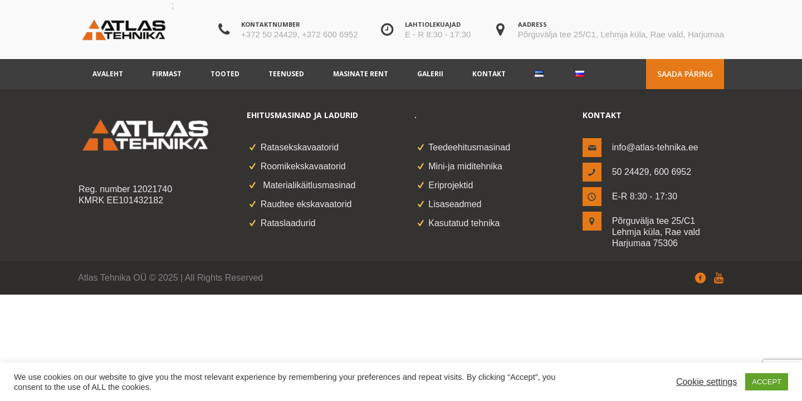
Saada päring (685, 74)
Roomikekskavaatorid (303, 166)
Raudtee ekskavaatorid (306, 204)
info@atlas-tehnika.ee (655, 147)
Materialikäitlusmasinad (308, 185)
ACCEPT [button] (766, 382)
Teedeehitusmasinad (469, 147)
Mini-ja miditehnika (465, 166)
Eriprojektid (450, 185)
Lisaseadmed (454, 204)
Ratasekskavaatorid (300, 147)
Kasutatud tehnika (464, 223)
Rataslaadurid (288, 223)
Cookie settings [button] (706, 382)
